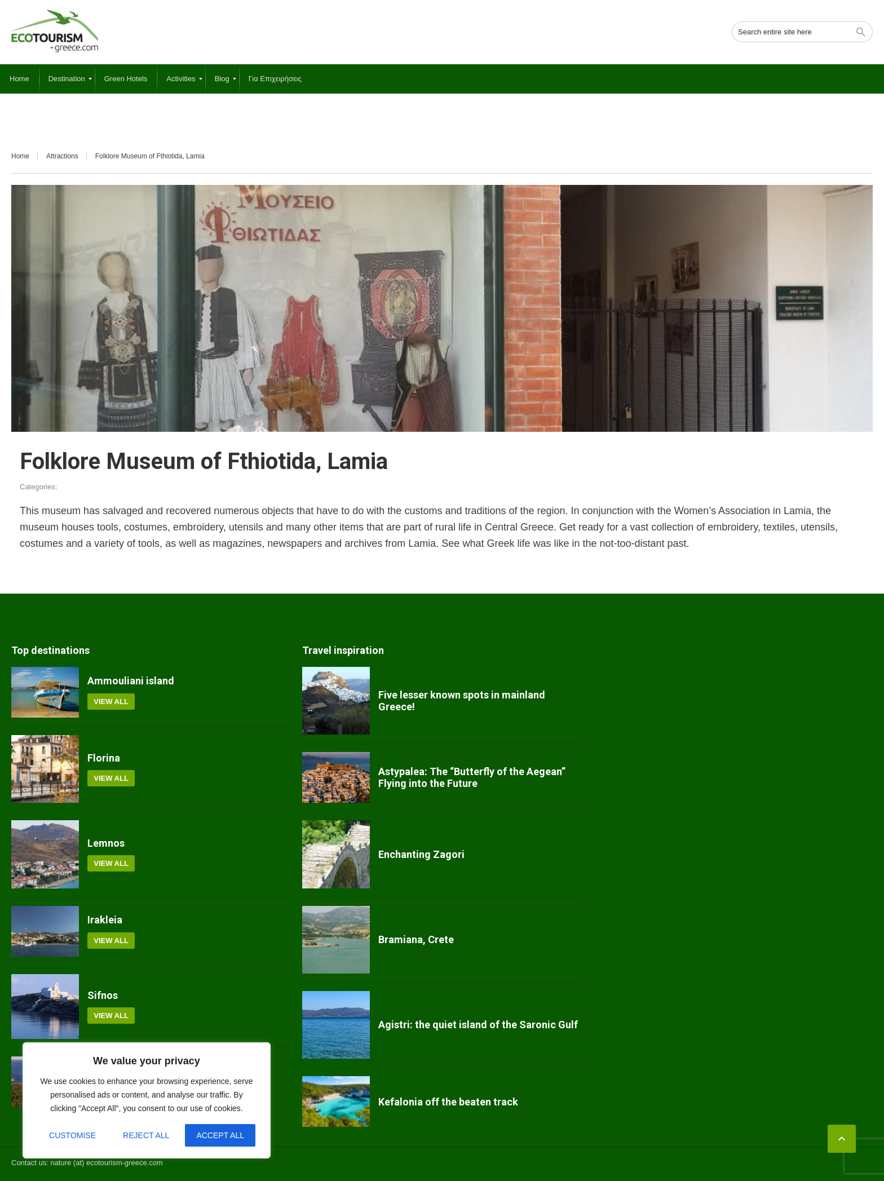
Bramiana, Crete (416, 939)
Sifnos (102, 995)
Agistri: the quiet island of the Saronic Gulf (478, 1024)
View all (111, 701)
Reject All (146, 1135)
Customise (72, 1135)
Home (20, 156)
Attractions (62, 156)
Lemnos (106, 843)
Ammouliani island (130, 681)
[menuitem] (19, 79)
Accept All (220, 1135)
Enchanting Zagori (421, 854)
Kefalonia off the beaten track (448, 1102)
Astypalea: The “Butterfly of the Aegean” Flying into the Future (471, 778)
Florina (103, 758)
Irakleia (104, 920)
